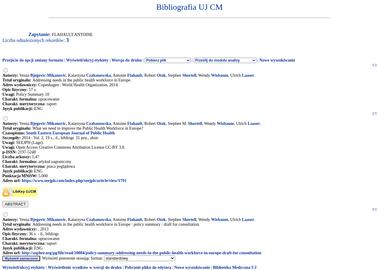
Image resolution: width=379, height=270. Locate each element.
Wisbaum (219, 75)
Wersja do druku (126, 60)
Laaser (248, 75)
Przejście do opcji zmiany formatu (32, 60)
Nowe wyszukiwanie (277, 60)
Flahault (134, 75)
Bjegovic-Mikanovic (48, 75)
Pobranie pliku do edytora (148, 267)
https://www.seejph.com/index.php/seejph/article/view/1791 (74, 180)
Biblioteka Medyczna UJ (235, 267)
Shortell (189, 75)
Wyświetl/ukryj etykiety (87, 60)
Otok (161, 75)
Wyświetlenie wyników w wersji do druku (85, 267)
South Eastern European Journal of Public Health (70, 133)
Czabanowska (98, 75)
